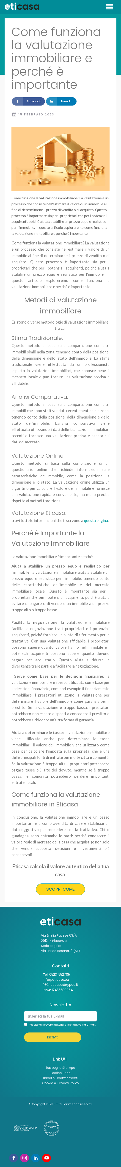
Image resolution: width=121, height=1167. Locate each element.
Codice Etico (60, 1073)
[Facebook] (28, 101)
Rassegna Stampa (60, 1067)
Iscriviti (52, 1037)
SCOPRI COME (60, 889)
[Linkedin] (61, 101)
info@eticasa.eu (56, 979)
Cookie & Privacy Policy (60, 1083)
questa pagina (96, 520)
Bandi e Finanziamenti (60, 1078)
